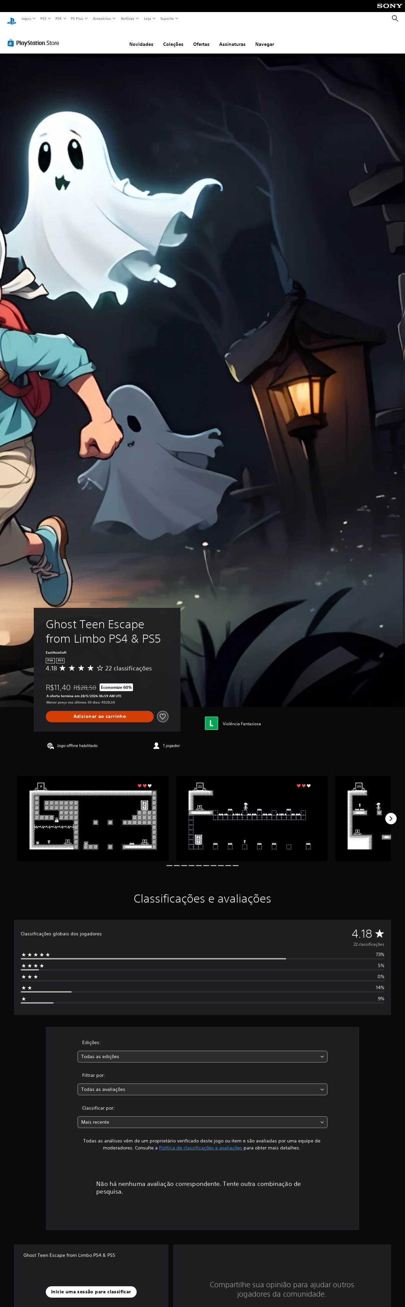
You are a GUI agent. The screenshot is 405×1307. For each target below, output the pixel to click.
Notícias (127, 18)
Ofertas (201, 38)
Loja (147, 18)
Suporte (166, 18)
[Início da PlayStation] (11, 18)
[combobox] (202, 1050)
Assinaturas (232, 38)
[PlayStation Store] (34, 36)
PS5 (43, 18)
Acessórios (102, 18)
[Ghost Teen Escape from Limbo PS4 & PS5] (93, 812)
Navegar (264, 38)
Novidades (141, 38)
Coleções (173, 38)
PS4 (58, 18)
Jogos (26, 18)
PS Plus (77, 18)
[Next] (391, 812)
